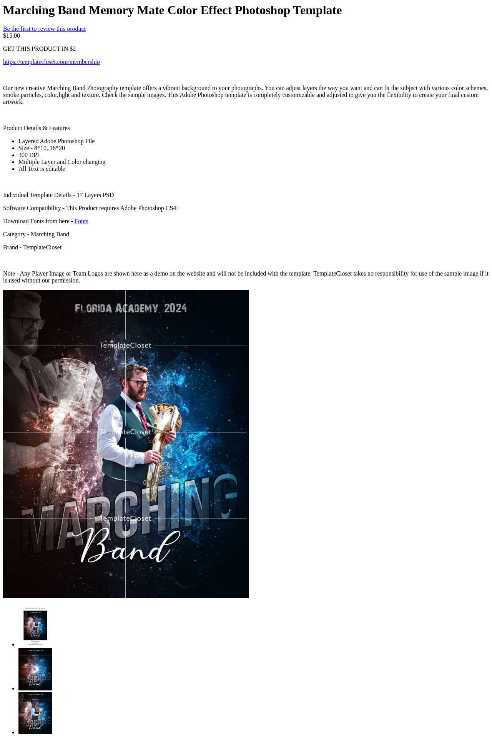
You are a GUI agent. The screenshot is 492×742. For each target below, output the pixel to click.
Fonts (81, 221)
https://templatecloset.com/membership (51, 61)
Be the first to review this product (44, 28)
